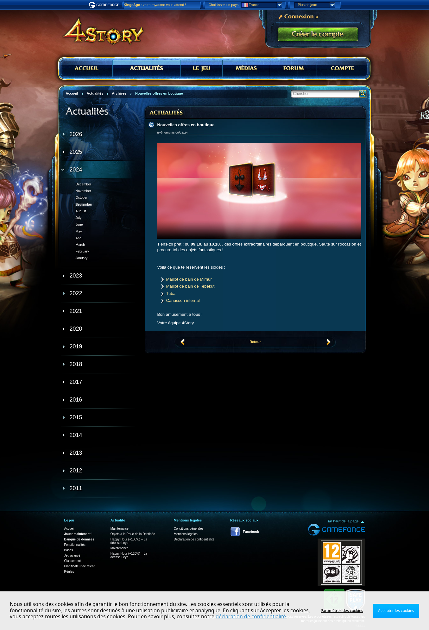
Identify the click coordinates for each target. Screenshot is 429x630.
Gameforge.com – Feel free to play (105, 5)
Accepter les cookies (396, 611)
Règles (69, 571)
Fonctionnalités (74, 544)
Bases (68, 550)
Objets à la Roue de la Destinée (132, 534)
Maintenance (119, 528)
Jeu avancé (72, 555)
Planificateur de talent (79, 566)
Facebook (251, 531)
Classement (72, 561)
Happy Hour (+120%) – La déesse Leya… (128, 555)
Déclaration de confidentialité (194, 539)
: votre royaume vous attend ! (155, 5)
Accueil (69, 528)
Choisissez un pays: (224, 5)
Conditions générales (189, 528)
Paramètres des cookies (342, 611)
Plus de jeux (316, 5)
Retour (255, 342)
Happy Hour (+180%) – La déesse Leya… (128, 541)
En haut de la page (343, 521)
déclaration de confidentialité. (251, 617)
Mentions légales (186, 534)
